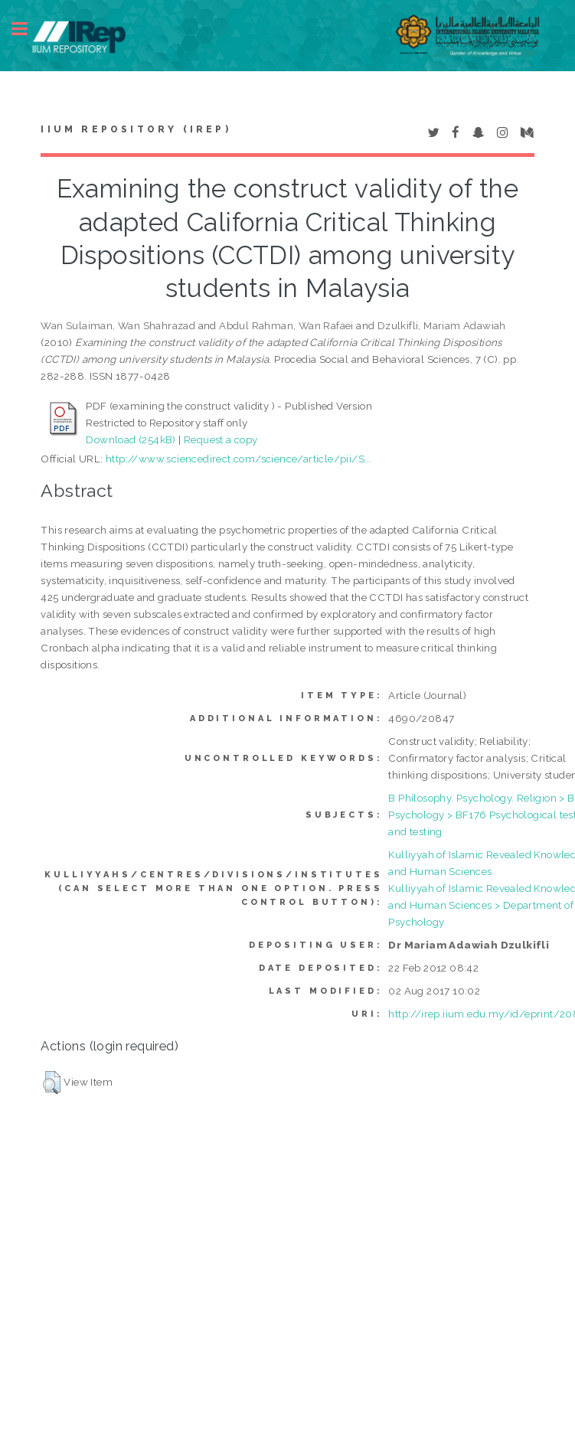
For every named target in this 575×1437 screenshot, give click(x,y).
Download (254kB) (130, 439)
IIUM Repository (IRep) (135, 129)
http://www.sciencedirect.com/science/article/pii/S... (239, 458)
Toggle (27, 28)
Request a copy (221, 439)
